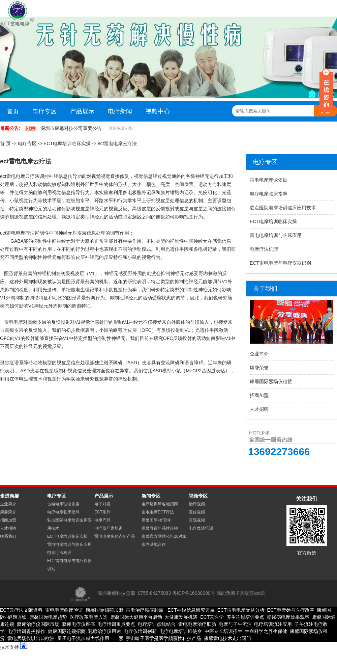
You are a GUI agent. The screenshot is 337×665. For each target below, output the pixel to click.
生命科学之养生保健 (266, 631)
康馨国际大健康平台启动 (136, 617)
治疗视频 (197, 504)
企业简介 (259, 353)
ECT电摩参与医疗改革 (290, 610)
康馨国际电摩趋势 (48, 617)
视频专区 (198, 496)
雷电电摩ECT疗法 (158, 512)
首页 (13, 111)
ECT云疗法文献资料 (21, 610)
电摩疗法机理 (264, 249)
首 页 (5, 143)
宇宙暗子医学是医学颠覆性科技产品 (163, 638)
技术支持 (9, 647)
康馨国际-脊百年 (156, 520)
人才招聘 (259, 409)
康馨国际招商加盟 (104, 610)
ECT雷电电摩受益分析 (241, 610)
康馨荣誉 (259, 367)
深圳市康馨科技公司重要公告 (71, 128)
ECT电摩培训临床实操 (67, 143)
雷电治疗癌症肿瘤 (144, 610)
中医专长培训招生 (223, 631)
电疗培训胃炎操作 (26, 631)
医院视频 (197, 520)
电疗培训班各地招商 (160, 504)
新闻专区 (151, 496)
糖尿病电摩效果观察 (288, 617)
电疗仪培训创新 (140, 631)
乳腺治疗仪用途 (104, 631)
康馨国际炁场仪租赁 (271, 381)
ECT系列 (102, 512)
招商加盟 (259, 395)
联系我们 (8, 536)
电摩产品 (102, 520)
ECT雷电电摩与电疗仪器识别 (280, 263)
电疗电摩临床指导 (268, 193)
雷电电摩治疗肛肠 (197, 624)
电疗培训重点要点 (116, 624)
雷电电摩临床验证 (64, 610)
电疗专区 (44, 111)
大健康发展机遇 (180, 617)
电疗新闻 (120, 111)
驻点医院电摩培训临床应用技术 (283, 207)
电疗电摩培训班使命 (180, 631)
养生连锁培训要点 (245, 617)
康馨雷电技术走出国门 (227, 638)
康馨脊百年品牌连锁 (160, 528)
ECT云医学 (212, 617)
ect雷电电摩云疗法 (117, 143)
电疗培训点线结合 (157, 624)
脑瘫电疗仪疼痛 (78, 624)
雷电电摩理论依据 (268, 180)
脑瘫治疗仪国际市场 (38, 624)
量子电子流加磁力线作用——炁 (90, 638)
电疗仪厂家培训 (108, 528)
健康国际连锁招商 (67, 631)
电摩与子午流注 (235, 624)
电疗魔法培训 (201, 528)
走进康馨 (9, 496)
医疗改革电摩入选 (89, 617)
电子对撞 (102, 504)
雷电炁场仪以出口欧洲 (31, 638)
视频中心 (158, 111)
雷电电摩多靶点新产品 (114, 536)
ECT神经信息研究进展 (190, 610)
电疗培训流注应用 (273, 624)
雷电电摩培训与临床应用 (276, 235)
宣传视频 (197, 512)
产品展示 (82, 111)
